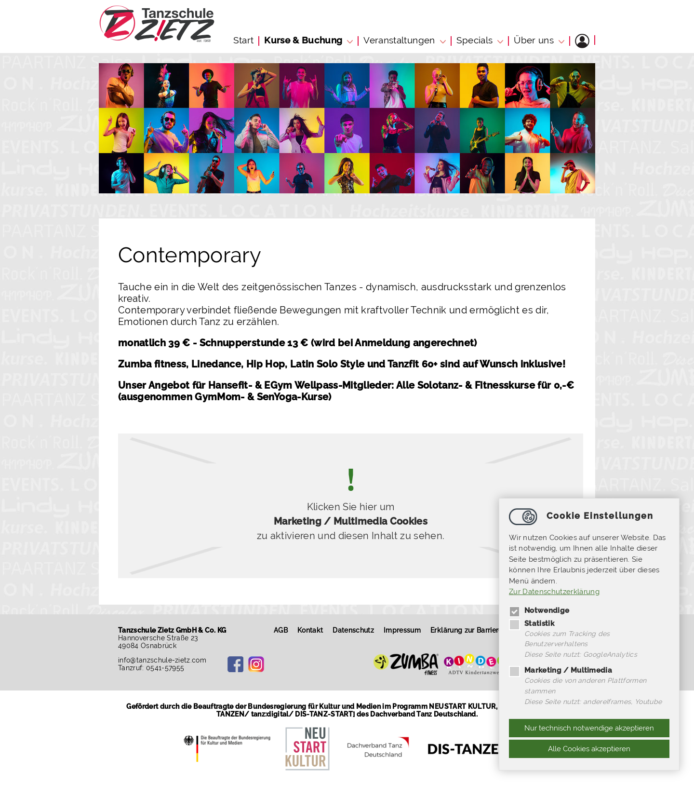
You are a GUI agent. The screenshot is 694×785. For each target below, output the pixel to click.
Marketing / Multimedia (560, 669)
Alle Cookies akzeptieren (589, 748)
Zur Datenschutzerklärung (554, 590)
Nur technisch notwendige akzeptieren (589, 728)
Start (243, 40)
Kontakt (312, 630)
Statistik (531, 621)
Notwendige (539, 608)
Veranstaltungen (399, 40)
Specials (474, 40)
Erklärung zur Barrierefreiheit (480, 630)
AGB (283, 630)
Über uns (534, 40)
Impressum (404, 630)
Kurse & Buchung (303, 40)
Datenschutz (356, 630)
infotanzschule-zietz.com (162, 660)
